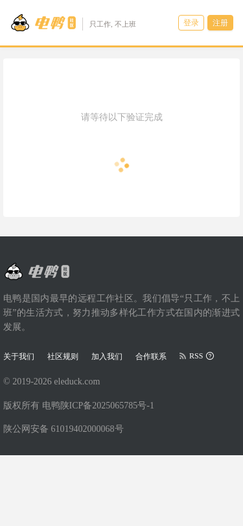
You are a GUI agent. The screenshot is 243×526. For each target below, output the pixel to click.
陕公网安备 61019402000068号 (63, 429)
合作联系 (151, 356)
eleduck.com (77, 381)
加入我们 (106, 356)
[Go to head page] (73, 22)
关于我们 (18, 356)
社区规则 (62, 356)
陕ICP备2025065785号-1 (107, 405)
